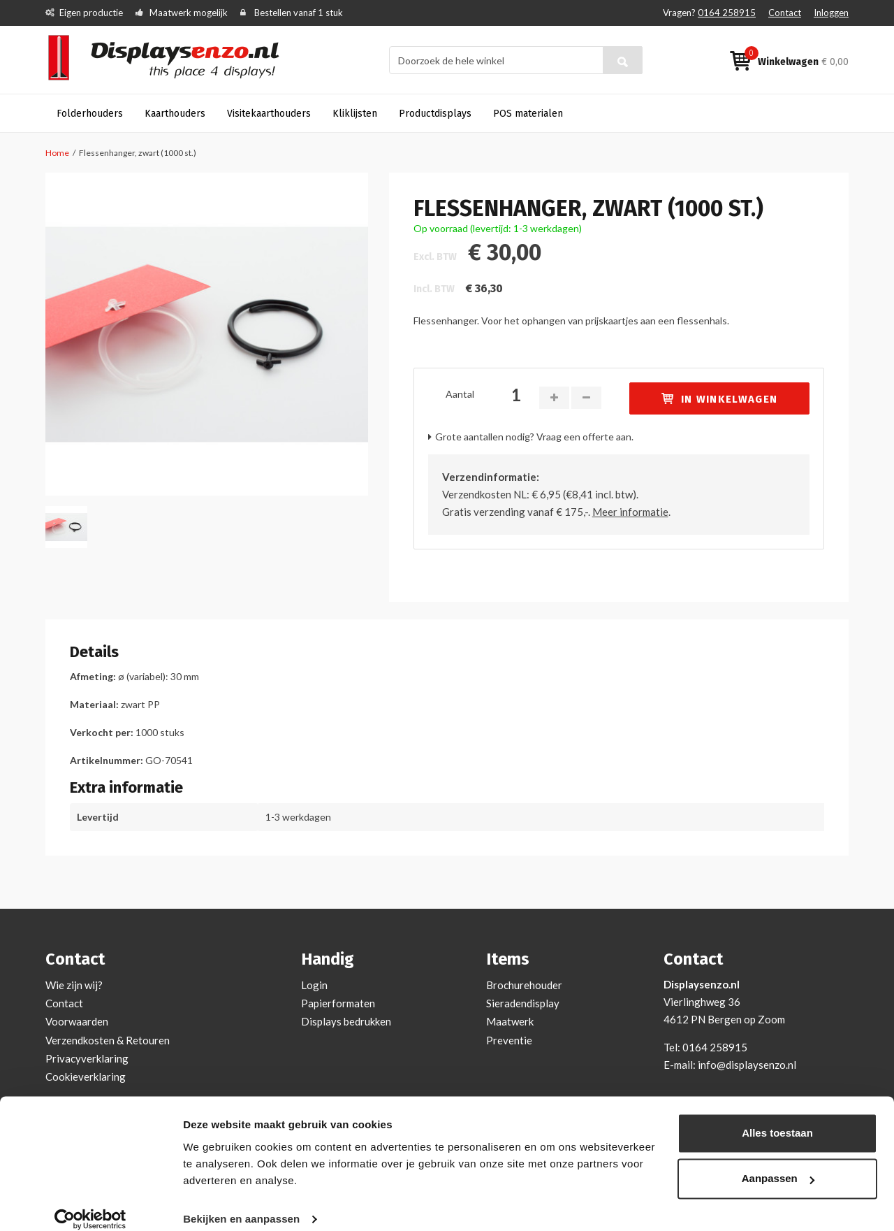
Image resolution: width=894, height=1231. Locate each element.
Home (57, 152)
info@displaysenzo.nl (747, 1064)
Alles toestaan (777, 1117)
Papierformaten (338, 1003)
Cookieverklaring (85, 1076)
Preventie (509, 1040)
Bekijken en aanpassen (241, 1203)
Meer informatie (630, 511)
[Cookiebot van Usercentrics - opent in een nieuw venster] (90, 1203)
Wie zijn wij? (74, 985)
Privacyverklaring (87, 1058)
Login (314, 985)
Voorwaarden (76, 1021)
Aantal (460, 394)
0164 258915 (727, 12)
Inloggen (831, 12)
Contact (784, 12)
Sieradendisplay (522, 1003)
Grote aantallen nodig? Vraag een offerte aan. (534, 436)
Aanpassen (778, 1163)
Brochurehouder (524, 985)
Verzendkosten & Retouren (107, 1040)
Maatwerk (510, 1021)
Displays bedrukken (346, 1021)
